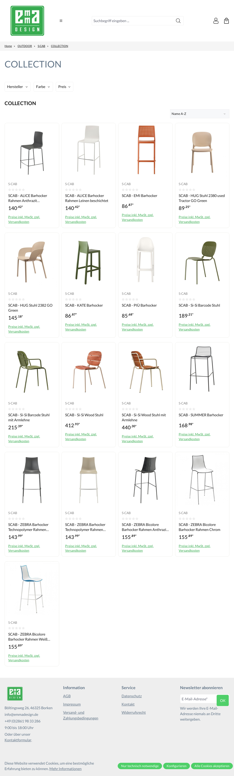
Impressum (72, 704)
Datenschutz (132, 696)
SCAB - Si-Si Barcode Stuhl (199, 305)
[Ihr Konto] (216, 21)
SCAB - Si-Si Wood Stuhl (84, 415)
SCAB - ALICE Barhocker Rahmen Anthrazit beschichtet (27, 198)
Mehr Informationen (65, 768)
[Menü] (61, 20)
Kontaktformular (18, 740)
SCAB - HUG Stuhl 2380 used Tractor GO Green (202, 198)
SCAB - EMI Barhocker (139, 195)
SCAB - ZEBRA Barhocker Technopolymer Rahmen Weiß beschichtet (85, 527)
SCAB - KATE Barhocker (84, 305)
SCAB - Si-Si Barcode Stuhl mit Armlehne (29, 417)
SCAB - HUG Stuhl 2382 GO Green (30, 307)
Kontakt (128, 704)
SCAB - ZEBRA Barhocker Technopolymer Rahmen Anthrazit (28, 527)
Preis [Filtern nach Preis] (62, 86)
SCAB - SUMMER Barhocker (201, 415)
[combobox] (132, 20)
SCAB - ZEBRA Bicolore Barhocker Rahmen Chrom (199, 527)
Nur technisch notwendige (140, 766)
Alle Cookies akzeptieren (211, 766)
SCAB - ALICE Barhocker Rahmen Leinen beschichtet (86, 198)
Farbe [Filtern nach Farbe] (40, 86)
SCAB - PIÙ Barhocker (139, 305)
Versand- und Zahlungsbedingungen (80, 715)
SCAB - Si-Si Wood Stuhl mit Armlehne (144, 417)
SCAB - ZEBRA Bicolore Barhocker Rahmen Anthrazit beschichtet (145, 527)
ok (223, 700)
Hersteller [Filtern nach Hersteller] (15, 86)
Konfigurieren (176, 766)
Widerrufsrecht (134, 712)
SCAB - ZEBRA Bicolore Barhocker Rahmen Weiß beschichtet (28, 637)
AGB (67, 696)
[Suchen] (178, 20)
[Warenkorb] (226, 21)
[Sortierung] (199, 113)
